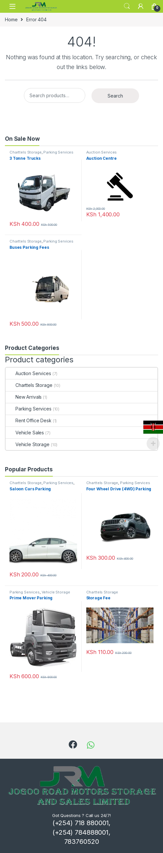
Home (11, 19)
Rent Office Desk (28, 420)
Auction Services (101, 152)
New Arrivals (24, 397)
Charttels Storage (26, 152)
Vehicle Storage (28, 444)
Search (127, 6)
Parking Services (58, 152)
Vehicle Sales (25, 432)
